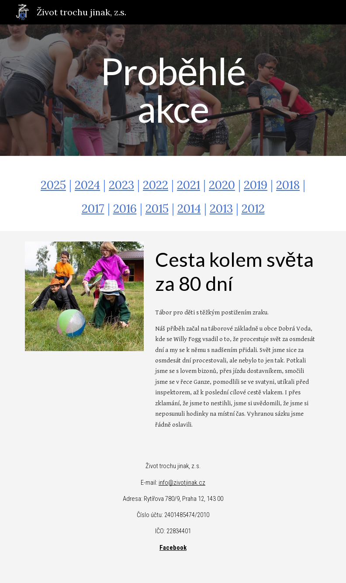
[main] (173, 90)
